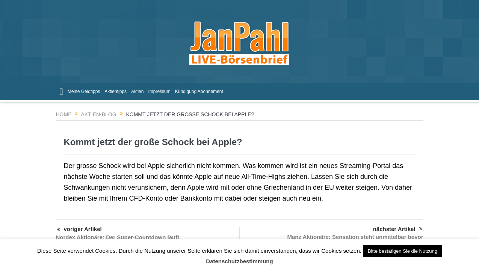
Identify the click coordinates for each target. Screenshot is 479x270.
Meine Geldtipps (84, 91)
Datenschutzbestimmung (239, 261)
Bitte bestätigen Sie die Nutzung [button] (402, 251)
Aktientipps (115, 91)
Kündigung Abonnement (199, 91)
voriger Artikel (79, 230)
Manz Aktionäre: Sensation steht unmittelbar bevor (355, 237)
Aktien (137, 91)
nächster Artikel (398, 229)
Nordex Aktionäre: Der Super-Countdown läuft (118, 237)
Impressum (159, 91)
